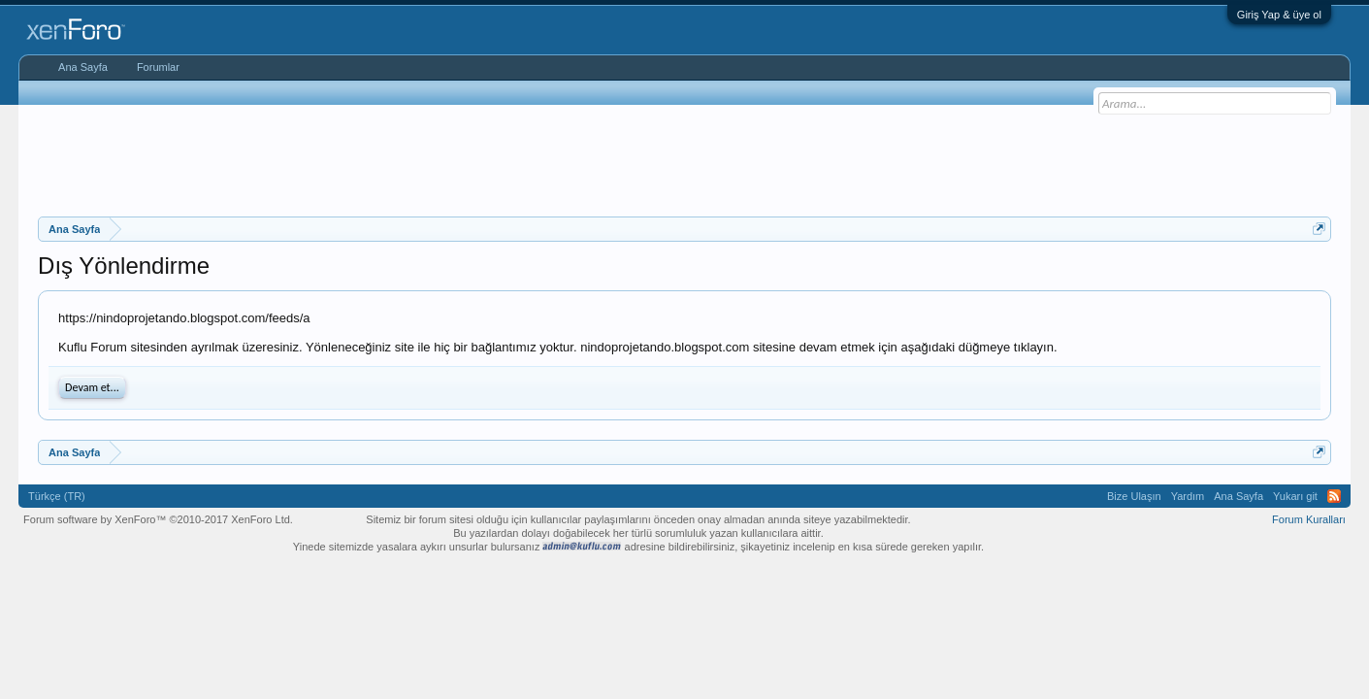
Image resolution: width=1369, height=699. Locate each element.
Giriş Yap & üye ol (1279, 14)
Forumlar (158, 67)
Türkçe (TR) (56, 496)
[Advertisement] (685, 158)
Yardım (1188, 496)
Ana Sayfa (83, 67)
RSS (1334, 496)
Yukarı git (1295, 496)
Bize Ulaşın (1134, 496)
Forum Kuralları (1309, 519)
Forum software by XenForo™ (158, 519)
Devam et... (92, 387)
